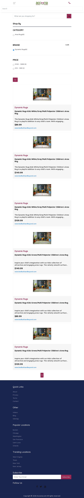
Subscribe (66, 477)
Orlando (15, 446)
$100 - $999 (20, 64)
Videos (15, 412)
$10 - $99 (19, 68)
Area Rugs (19, 34)
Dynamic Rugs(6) (21, 49)
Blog (14, 415)
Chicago (16, 433)
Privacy (15, 395)
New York (16, 463)
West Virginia (17, 457)
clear (67, 45)
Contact (15, 401)
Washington (17, 436)
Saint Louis (17, 442)
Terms (15, 398)
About (15, 392)
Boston (15, 430)
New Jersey (17, 466)
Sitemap (16, 419)
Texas (15, 460)
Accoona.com (42, 496)
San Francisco (18, 439)
